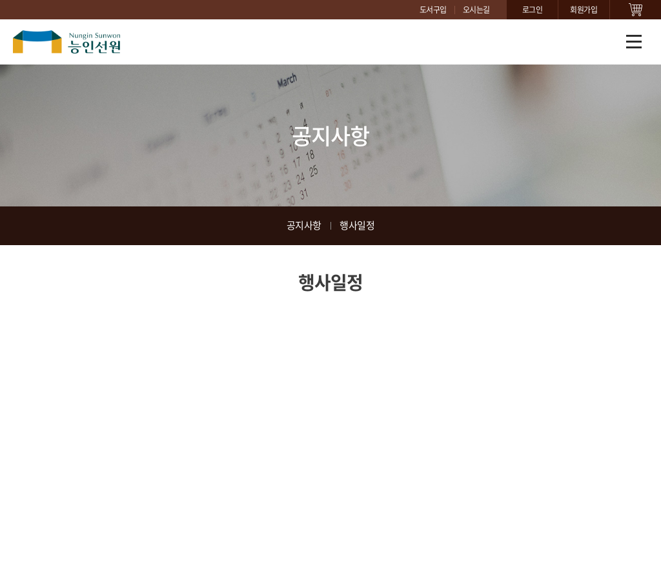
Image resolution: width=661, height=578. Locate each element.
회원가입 (583, 9)
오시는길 (476, 9)
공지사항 (304, 225)
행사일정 (357, 225)
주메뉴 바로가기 (0, 0)
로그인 (532, 9)
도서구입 (433, 9)
